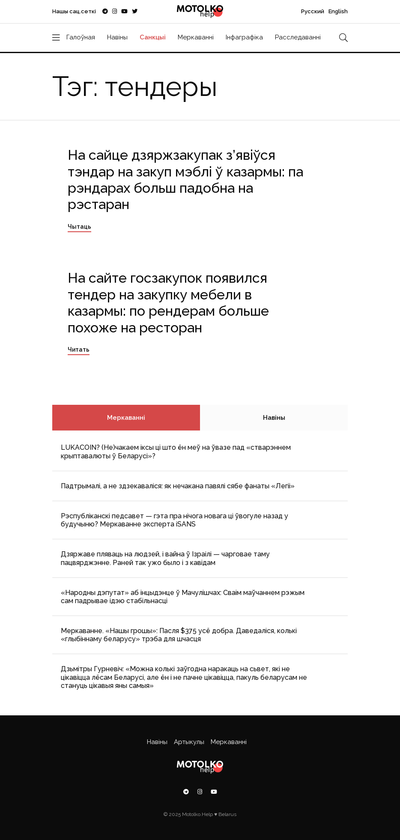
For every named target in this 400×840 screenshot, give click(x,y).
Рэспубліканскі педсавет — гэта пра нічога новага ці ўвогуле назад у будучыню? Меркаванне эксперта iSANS (174, 520)
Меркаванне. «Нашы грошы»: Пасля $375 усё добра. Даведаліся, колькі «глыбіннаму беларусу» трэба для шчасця (179, 635)
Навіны (117, 37)
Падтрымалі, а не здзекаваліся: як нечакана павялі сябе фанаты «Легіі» (178, 486)
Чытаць (79, 226)
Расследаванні (298, 37)
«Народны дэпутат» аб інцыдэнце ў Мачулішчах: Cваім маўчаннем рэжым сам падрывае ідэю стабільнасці (182, 597)
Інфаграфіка (244, 37)
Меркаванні (196, 37)
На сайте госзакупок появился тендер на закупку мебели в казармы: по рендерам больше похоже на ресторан (168, 302)
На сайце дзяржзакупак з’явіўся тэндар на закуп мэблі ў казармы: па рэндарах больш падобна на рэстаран (185, 179)
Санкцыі (153, 37)
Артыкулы (189, 742)
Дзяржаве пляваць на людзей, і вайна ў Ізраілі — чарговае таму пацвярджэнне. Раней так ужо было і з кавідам (165, 558)
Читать (79, 349)
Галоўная (80, 37)
